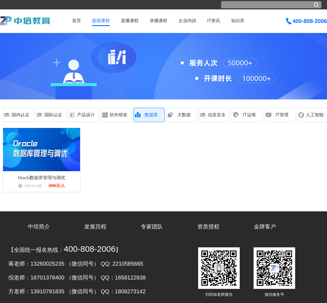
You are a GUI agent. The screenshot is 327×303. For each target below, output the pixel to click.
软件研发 (118, 114)
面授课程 (101, 20)
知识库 (237, 20)
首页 (76, 20)
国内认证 (20, 114)
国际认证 (53, 114)
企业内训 (187, 20)
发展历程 (95, 227)
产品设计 (86, 114)
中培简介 (39, 227)
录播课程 (158, 20)
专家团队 (152, 227)
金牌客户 (265, 227)
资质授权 (208, 227)
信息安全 (217, 114)
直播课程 (130, 20)
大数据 (184, 114)
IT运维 (249, 114)
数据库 (151, 114)
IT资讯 (213, 20)
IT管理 (281, 114)
